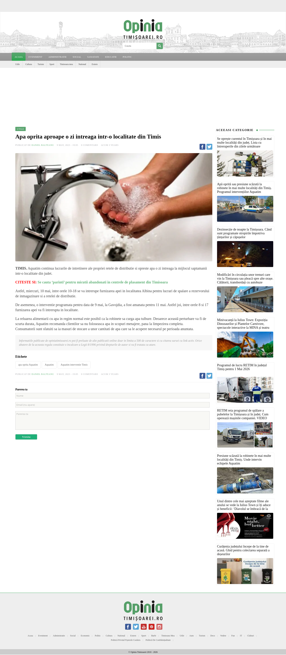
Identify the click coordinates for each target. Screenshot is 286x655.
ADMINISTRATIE (57, 56)
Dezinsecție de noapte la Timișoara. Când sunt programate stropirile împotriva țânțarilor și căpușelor (244, 233)
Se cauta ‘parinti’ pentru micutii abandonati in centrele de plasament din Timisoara (103, 282)
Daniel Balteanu (43, 145)
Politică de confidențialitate (158, 640)
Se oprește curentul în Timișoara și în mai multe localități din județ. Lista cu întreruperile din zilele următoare (244, 142)
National (82, 64)
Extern (95, 64)
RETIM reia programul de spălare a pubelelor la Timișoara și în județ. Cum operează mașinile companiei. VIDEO (242, 414)
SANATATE (93, 56)
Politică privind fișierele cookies (125, 640)
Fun (233, 635)
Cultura (28, 64)
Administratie (59, 635)
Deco (212, 635)
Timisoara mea (66, 64)
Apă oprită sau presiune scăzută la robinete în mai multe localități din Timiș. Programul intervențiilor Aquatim (244, 188)
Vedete (223, 635)
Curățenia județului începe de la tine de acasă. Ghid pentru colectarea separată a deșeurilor (243, 550)
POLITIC (127, 56)
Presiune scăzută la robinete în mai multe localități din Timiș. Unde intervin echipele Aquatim (244, 459)
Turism (41, 64)
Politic (98, 635)
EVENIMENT (35, 56)
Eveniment (43, 635)
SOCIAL (77, 56)
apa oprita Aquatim (28, 364)
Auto (191, 635)
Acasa (19, 56)
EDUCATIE (111, 56)
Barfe (153, 635)
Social (73, 635)
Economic (85, 635)
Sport (51, 64)
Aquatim (49, 364)
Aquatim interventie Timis (74, 364)
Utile (17, 64)
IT (241, 635)
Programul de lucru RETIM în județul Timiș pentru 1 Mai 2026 (242, 367)
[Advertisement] (143, 95)
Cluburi (250, 635)
